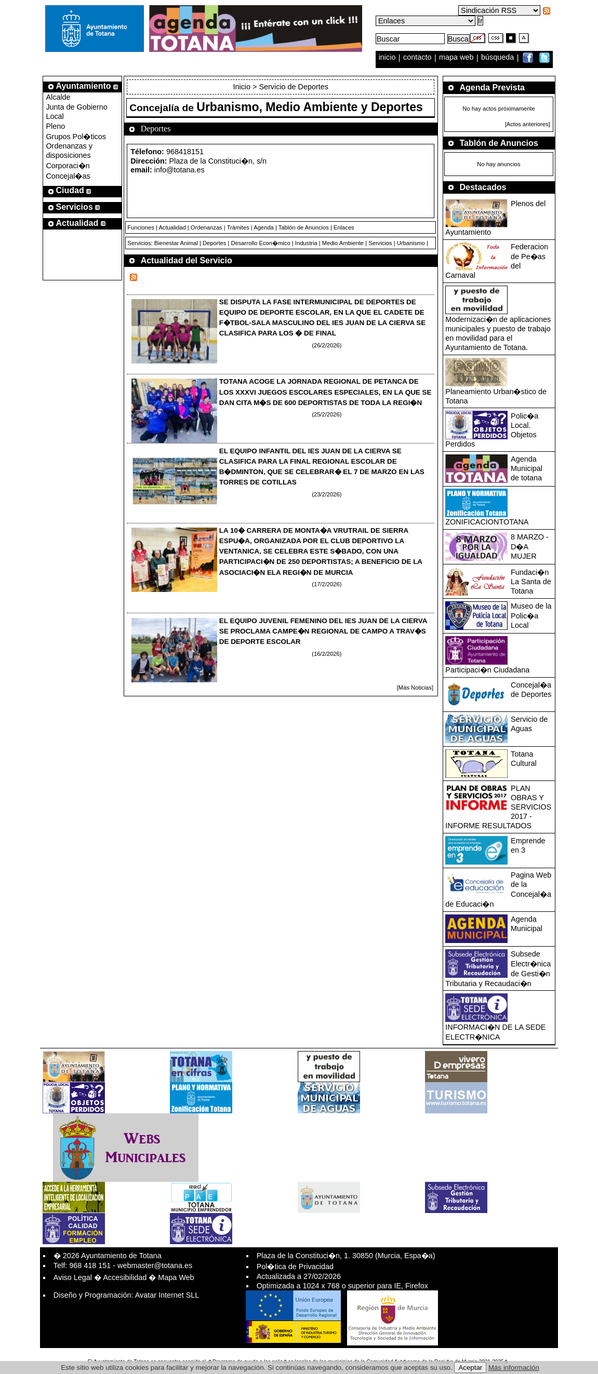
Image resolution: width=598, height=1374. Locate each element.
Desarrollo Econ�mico (260, 243)
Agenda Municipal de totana (526, 468)
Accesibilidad (125, 1277)
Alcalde (58, 97)
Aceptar (470, 1367)
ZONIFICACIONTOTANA (486, 522)
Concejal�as (68, 176)
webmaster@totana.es (154, 1265)
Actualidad (171, 227)
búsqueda (498, 57)
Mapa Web (176, 1277)
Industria (306, 243)
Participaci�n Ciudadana (487, 670)
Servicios (380, 243)
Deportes (214, 243)
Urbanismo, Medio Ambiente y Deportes (309, 107)
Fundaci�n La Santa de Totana (531, 581)
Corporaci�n (67, 165)
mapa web (457, 57)
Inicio (243, 87)
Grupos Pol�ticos (76, 136)
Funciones (140, 227)
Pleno (55, 126)
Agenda (264, 227)
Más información (513, 1367)
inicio (388, 57)
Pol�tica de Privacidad (295, 1266)
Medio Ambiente (343, 243)
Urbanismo (411, 243)
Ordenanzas (206, 227)
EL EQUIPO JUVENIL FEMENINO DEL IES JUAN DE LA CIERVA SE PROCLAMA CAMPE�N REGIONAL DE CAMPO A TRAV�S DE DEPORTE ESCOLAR (323, 631)
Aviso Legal (73, 1277)
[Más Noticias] (415, 687)
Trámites (238, 227)
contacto (417, 57)
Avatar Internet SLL (167, 1295)
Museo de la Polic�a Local (531, 615)
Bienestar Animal (176, 243)
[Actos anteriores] (527, 124)
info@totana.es (179, 170)
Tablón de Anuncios (303, 227)
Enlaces (344, 227)
